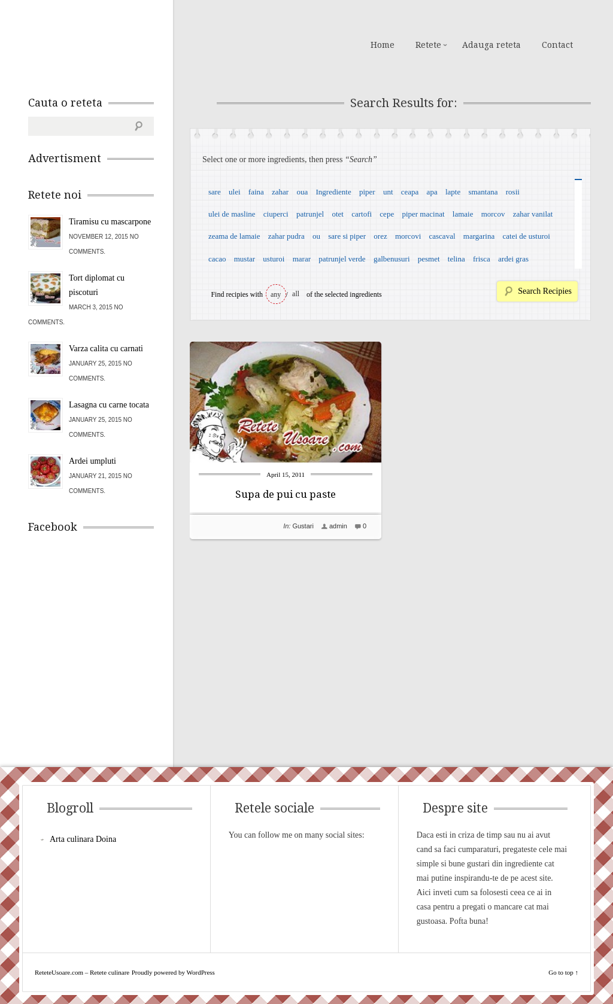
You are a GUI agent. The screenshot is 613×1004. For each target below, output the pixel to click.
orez (380, 236)
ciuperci (276, 213)
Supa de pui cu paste (285, 494)
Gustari (302, 526)
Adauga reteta (491, 45)
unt (388, 191)
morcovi (408, 236)
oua (302, 191)
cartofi (361, 213)
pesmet (429, 258)
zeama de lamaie (234, 236)
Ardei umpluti (92, 461)
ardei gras (513, 258)
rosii (513, 191)
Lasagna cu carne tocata (109, 404)
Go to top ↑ (563, 972)
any (276, 294)
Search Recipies (545, 291)
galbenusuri (392, 258)
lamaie (463, 213)
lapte (452, 191)
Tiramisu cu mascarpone (110, 221)
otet (338, 213)
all (295, 294)
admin (338, 526)
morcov (493, 213)
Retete (428, 45)
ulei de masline (232, 213)
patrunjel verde (341, 258)
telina (456, 258)
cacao (217, 258)
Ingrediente (333, 191)
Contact (557, 45)
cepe (387, 213)
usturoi (273, 258)
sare (214, 191)
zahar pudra (286, 236)
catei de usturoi (526, 236)
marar (302, 258)
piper (367, 191)
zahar (280, 191)
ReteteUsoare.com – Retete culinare (114, 43)
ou (316, 236)
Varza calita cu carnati (106, 348)
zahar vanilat (533, 213)
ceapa (410, 191)
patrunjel (310, 213)
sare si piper (347, 236)
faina (256, 191)
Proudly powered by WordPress (173, 972)
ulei (235, 191)
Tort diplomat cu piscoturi (97, 285)
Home (382, 45)
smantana (482, 191)
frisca (481, 258)
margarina (478, 236)
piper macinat (423, 213)
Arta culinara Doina (83, 839)
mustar (244, 258)
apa (432, 191)
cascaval (442, 236)
